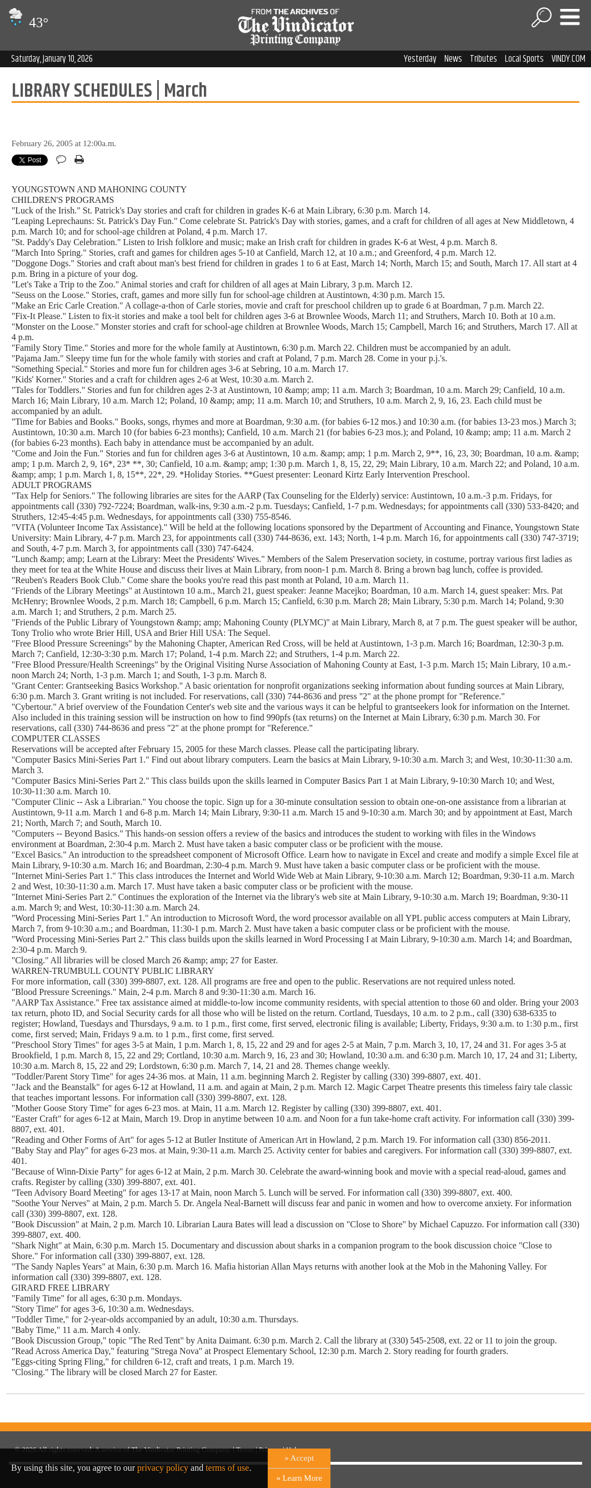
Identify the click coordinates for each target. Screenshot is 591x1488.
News (453, 59)
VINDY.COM (568, 59)
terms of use (227, 1467)
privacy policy (162, 1467)
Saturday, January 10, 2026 (52, 59)
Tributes (483, 59)
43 (27, 22)
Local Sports (524, 59)
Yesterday (420, 59)
